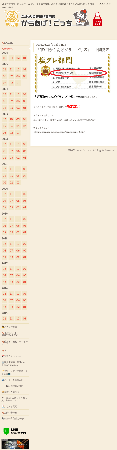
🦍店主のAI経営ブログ (13, 418)
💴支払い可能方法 (10, 391)
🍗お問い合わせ (9, 412)
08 (4, 76)
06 (18, 76)
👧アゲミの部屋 (9, 326)
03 (4, 82)
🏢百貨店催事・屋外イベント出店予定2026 (15, 363)
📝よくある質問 (9, 406)
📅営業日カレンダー (11, 356)
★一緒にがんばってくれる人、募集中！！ (14, 399)
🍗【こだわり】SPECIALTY (10, 334)
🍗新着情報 (7, 48)
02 (18, 58)
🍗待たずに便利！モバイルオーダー (15, 342)
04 (11, 58)
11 (11, 69)
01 (24, 58)
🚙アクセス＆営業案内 (12, 379)
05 (4, 58)
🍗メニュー (7, 350)
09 (24, 69)
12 (4, 69)
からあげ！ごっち (84, 150)
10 (18, 69)
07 (11, 76)
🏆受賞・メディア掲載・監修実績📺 (15, 372)
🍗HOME (7, 42)
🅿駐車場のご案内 (12, 385)
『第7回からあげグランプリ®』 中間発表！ (74, 49)
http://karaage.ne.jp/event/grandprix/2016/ (59, 132)
